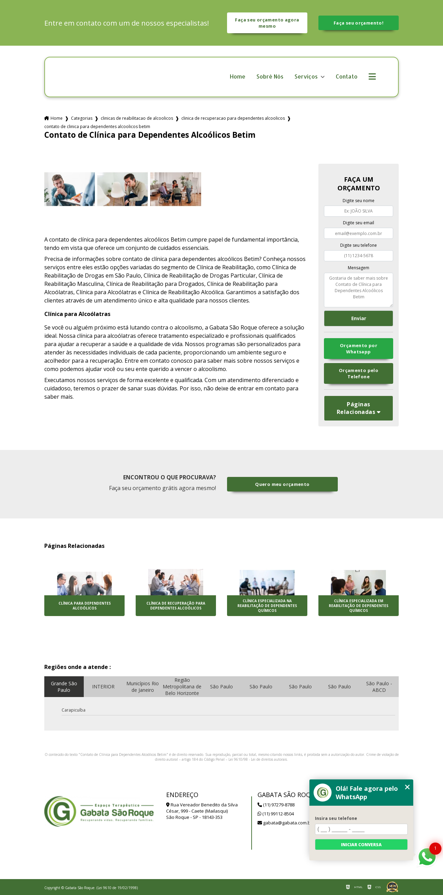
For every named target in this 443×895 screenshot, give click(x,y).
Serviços (307, 76)
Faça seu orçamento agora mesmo (267, 23)
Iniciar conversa (361, 845)
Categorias (81, 118)
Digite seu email (358, 223)
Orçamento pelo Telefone (358, 373)
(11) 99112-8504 (275, 814)
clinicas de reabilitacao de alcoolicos (137, 118)
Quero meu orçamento (282, 484)
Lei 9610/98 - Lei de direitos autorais (257, 759)
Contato (347, 76)
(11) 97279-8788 (276, 805)
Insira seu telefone (336, 818)
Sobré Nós (269, 76)
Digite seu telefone (358, 245)
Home (237, 76)
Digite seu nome (358, 201)
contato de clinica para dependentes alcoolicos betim (97, 126)
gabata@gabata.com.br (284, 823)
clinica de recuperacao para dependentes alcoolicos (233, 118)
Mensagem (358, 268)
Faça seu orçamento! (358, 23)
